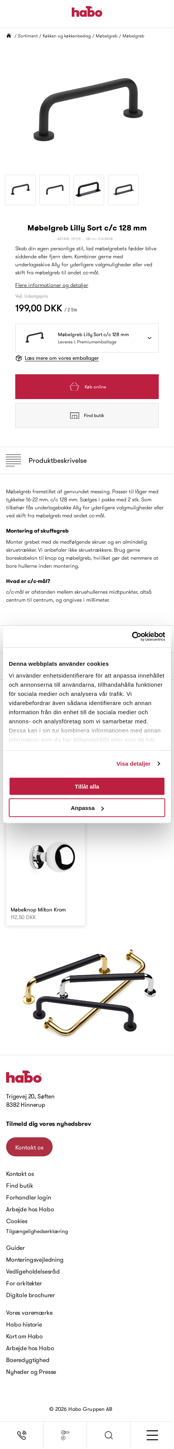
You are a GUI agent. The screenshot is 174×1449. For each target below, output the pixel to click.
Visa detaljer (133, 763)
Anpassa (87, 808)
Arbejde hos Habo (30, 1209)
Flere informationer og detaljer (51, 285)
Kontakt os (29, 1147)
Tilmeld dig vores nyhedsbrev (48, 1124)
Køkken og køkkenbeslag (67, 36)
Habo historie (24, 1324)
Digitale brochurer (30, 1295)
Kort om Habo (24, 1336)
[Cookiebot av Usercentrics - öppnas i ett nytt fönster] (131, 637)
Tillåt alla (87, 786)
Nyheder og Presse (31, 1371)
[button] (108, 1435)
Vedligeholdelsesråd (33, 1271)
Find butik (87, 415)
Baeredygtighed (28, 1360)
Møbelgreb (107, 36)
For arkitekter (24, 1283)
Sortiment (28, 36)
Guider (15, 1247)
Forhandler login (28, 1197)
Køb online (87, 386)
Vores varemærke (29, 1312)
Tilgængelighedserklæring (37, 1231)
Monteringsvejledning (35, 1259)
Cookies (16, 1221)
